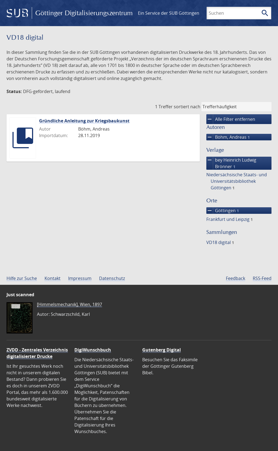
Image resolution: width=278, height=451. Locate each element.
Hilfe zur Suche (22, 278)
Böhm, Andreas (228, 137)
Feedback (235, 278)
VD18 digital (220, 242)
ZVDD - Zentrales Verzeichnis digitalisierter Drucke (37, 353)
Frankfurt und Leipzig (229, 219)
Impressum (79, 278)
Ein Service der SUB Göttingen (168, 13)
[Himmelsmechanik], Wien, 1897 (69, 304)
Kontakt (53, 278)
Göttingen (222, 210)
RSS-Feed (262, 278)
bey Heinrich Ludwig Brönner (231, 163)
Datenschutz (112, 278)
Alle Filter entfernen (230, 119)
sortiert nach (187, 107)
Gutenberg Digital (161, 350)
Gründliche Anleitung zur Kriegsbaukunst (84, 121)
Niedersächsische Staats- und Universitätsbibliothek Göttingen (236, 181)
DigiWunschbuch (92, 350)
